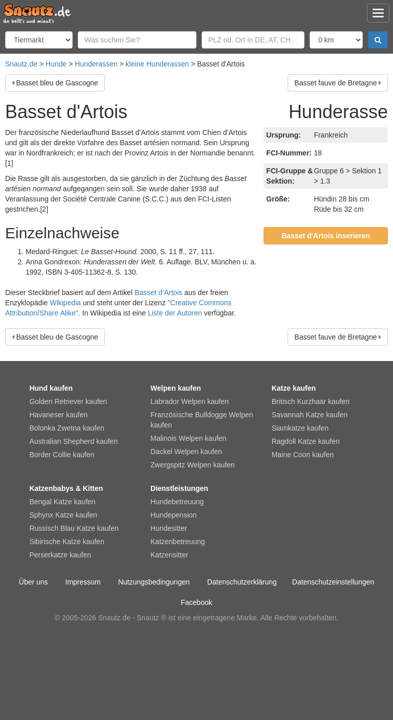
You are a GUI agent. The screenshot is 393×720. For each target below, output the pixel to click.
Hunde (56, 64)
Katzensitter (169, 555)
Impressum (83, 582)
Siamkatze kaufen (300, 428)
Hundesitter (168, 528)
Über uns (33, 582)
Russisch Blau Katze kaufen (73, 528)
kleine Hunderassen (157, 64)
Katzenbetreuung (177, 541)
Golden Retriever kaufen (68, 401)
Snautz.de (21, 64)
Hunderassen (96, 64)
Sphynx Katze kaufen (63, 515)
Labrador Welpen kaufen (189, 401)
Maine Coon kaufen (303, 455)
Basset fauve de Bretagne (335, 83)
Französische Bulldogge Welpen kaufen (201, 420)
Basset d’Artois (158, 292)
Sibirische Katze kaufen (66, 541)
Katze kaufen (294, 388)
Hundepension (173, 515)
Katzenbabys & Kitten (66, 488)
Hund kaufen (51, 388)
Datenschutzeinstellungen (333, 582)
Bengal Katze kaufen (62, 502)
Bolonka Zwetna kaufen (66, 428)
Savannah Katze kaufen (310, 415)
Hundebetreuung (177, 502)
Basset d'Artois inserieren (325, 236)
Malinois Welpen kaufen (188, 438)
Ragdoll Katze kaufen (306, 441)
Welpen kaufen (175, 388)
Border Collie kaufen (61, 455)
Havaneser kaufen (58, 415)
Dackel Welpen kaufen (186, 451)
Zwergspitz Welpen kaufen (192, 465)
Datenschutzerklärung (242, 582)
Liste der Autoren (175, 313)
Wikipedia (65, 303)
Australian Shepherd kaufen (73, 441)
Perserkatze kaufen (60, 555)
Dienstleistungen (179, 488)
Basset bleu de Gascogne (57, 83)
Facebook (196, 602)
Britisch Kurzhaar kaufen (311, 401)
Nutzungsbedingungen (154, 582)
